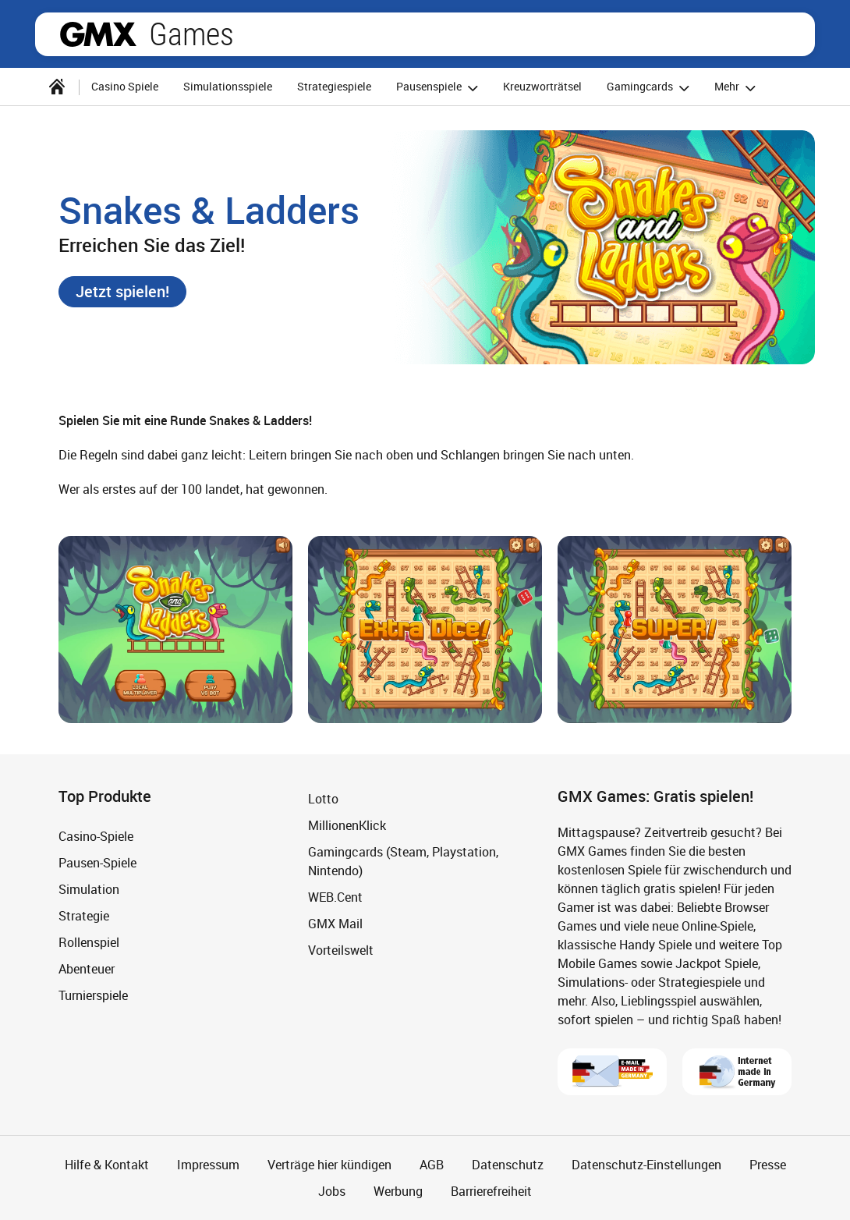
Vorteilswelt (341, 950)
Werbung (398, 1191)
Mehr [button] (737, 88)
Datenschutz (508, 1164)
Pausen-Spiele (97, 862)
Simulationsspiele (227, 86)
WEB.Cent (335, 897)
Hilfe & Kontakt (107, 1164)
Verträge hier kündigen (329, 1164)
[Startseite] (57, 86)
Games (191, 34)
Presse (767, 1164)
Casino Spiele (124, 86)
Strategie (83, 915)
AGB (432, 1164)
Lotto (323, 798)
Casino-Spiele (95, 836)
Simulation (88, 889)
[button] (122, 291)
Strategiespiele (334, 86)
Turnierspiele (93, 995)
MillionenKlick (347, 825)
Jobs (331, 1191)
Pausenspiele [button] (439, 88)
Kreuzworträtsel (542, 86)
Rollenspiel (88, 942)
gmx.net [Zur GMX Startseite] (98, 34)
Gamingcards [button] (650, 88)
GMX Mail (335, 923)
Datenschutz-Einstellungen (646, 1164)
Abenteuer (86, 968)
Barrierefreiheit (491, 1191)
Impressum (208, 1164)
